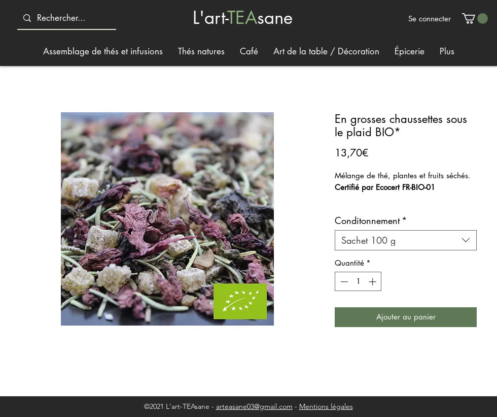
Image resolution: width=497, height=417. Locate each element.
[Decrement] (343, 281)
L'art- (210, 17)
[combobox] (406, 240)
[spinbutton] (358, 281)
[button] (475, 18)
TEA (242, 17)
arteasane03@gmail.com (254, 406)
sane (275, 17)
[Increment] (373, 281)
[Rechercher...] (66, 18)
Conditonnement (371, 220)
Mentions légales (326, 406)
